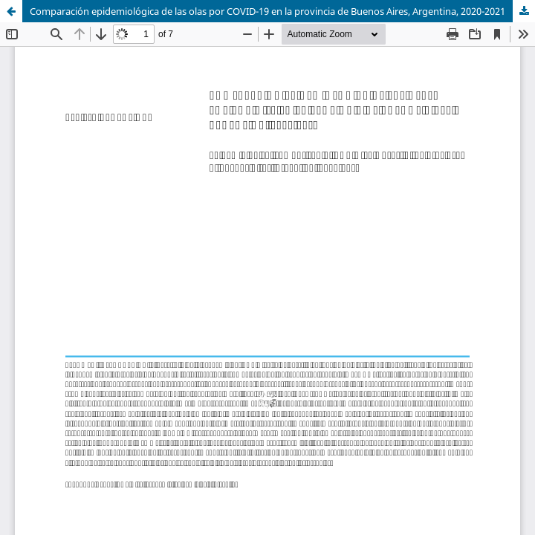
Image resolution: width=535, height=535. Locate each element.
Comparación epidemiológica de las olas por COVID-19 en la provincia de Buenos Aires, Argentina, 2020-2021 (267, 11)
